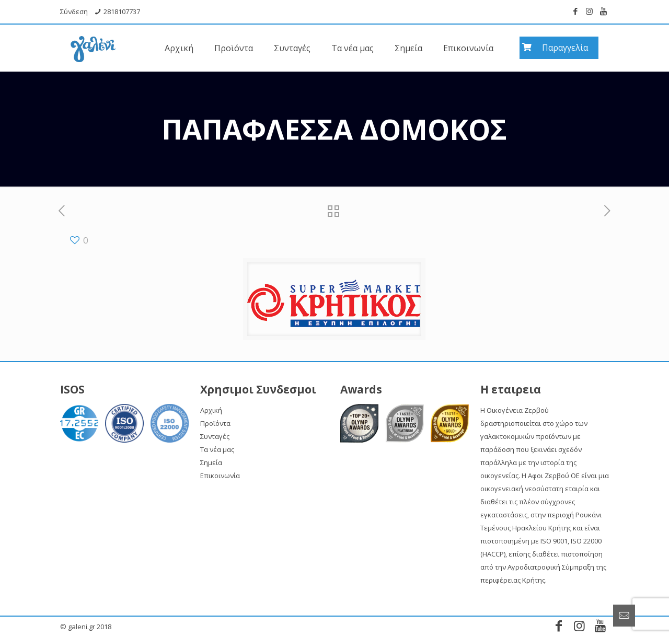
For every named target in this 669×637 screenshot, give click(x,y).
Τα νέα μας (217, 449)
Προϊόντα (215, 423)
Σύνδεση (74, 11)
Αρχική (211, 410)
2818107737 (121, 11)
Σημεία (211, 462)
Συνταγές (214, 436)
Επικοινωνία (220, 475)
